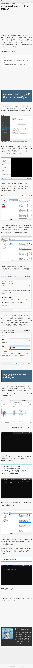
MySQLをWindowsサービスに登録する (14, 64)
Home (2, 3)
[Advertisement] (16, 22)
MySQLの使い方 (7, 3)
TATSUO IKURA (24, 629)
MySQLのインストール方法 (17, 3)
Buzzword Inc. (16, 666)
